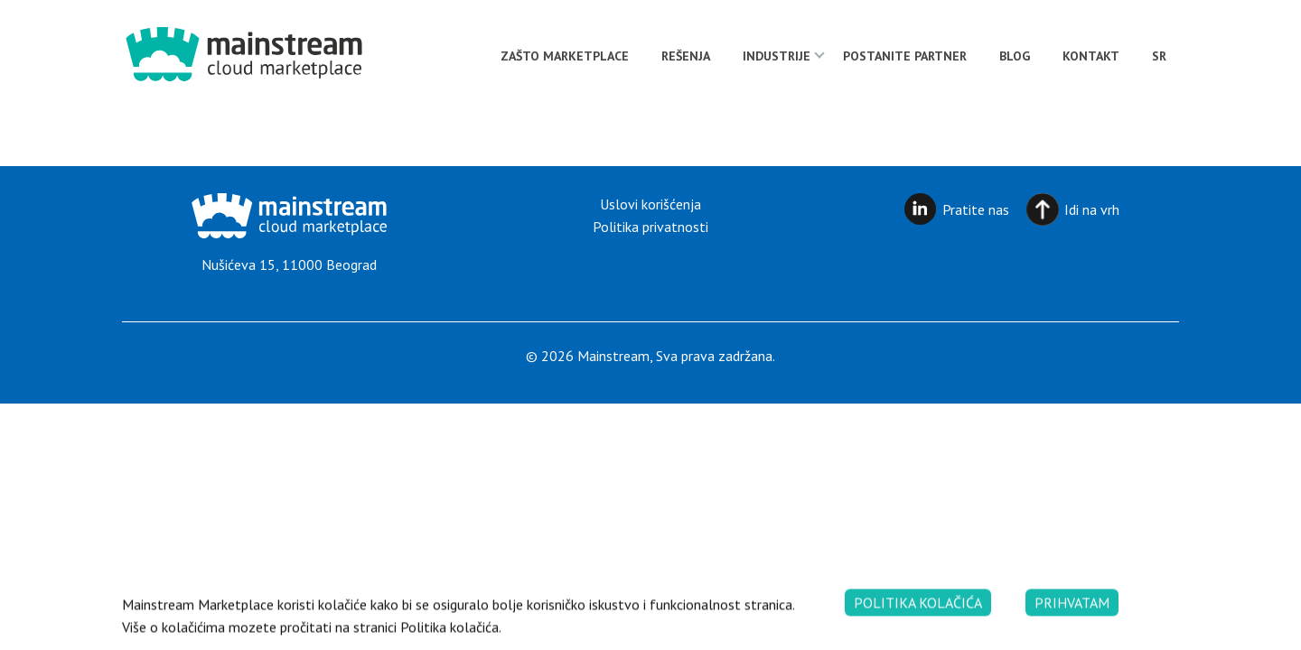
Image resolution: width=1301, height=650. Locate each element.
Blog (1014, 56)
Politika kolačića (918, 616)
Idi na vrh (1091, 209)
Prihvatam (1071, 616)
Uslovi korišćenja (650, 204)
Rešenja (685, 56)
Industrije (776, 56)
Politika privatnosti (650, 227)
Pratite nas (975, 209)
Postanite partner (905, 56)
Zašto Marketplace (565, 56)
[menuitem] (1159, 56)
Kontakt (1090, 56)
